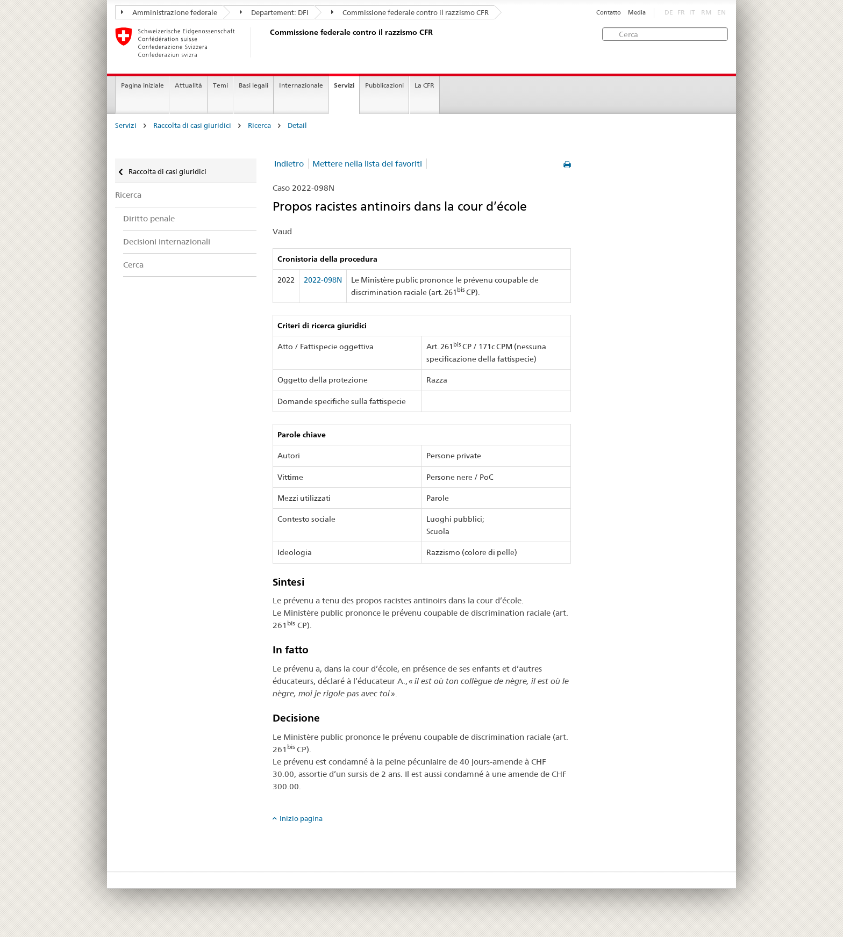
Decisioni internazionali (166, 241)
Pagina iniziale (142, 85)
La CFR (424, 85)
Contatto (608, 12)
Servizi (344, 85)
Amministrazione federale (169, 12)
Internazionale (301, 85)
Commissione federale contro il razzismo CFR (410, 12)
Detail (297, 125)
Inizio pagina (301, 818)
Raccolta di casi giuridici (192, 125)
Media (637, 12)
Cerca (133, 265)
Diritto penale (149, 218)
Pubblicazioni (384, 85)
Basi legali (253, 85)
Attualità (188, 85)
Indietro (289, 163)
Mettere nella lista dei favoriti (367, 163)
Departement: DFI (274, 12)
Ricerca (259, 125)
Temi (220, 85)
